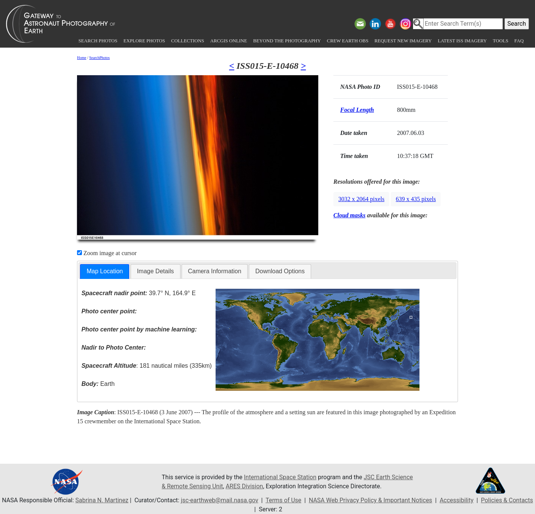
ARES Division (244, 486)
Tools (500, 40)
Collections (187, 40)
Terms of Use (283, 500)
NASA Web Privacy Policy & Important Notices (370, 500)
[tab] (104, 271)
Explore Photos (144, 40)
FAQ (519, 40)
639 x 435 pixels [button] (416, 199)
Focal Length (357, 110)
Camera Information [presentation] (214, 271)
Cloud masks (349, 215)
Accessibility (456, 500)
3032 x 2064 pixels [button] (361, 199)
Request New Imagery (403, 40)
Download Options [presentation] (280, 271)
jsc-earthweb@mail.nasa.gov (219, 500)
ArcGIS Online (228, 40)
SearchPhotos (99, 58)
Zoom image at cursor (107, 253)
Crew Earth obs (347, 40)
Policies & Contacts (507, 500)
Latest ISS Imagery (462, 40)
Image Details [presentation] (155, 271)
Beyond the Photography (287, 40)
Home (81, 58)
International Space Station (280, 477)
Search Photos (98, 40)
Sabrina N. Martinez (102, 500)
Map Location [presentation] (104, 271)
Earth (98, 384)
